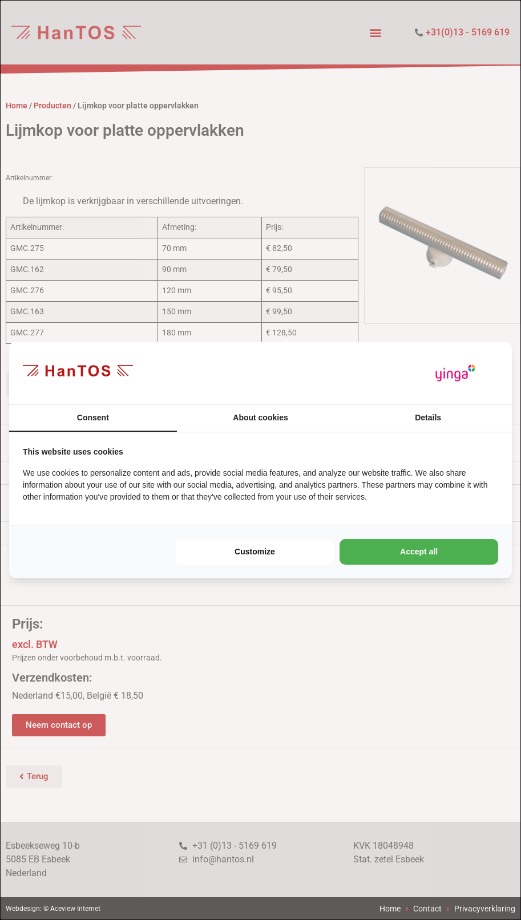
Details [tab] (428, 417)
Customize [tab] (255, 551)
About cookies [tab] (260, 417)
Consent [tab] (93, 417)
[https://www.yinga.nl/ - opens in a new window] (455, 373)
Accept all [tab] (419, 551)
